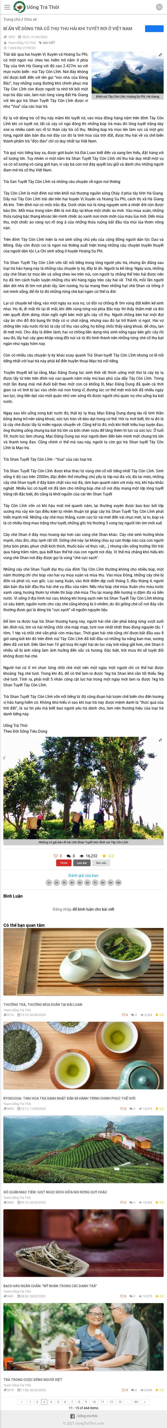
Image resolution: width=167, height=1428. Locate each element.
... (128, 1402)
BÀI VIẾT (49, 43)
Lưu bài (82, 863)
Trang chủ (11, 19)
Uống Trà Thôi (43, 7)
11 (102, 1402)
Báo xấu (101, 863)
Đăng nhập (62, 909)
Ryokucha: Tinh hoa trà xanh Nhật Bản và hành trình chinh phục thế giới (69, 1098)
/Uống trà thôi (83, 1416)
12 (111, 1402)
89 (136, 1402)
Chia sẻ (30, 19)
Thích (63, 863)
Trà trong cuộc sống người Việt (32, 1380)
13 (120, 1402)
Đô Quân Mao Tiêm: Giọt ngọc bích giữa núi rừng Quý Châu (55, 1192)
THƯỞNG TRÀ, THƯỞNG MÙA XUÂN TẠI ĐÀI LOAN (42, 1004)
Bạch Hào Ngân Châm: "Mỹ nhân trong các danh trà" (50, 1286)
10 (94, 1402)
